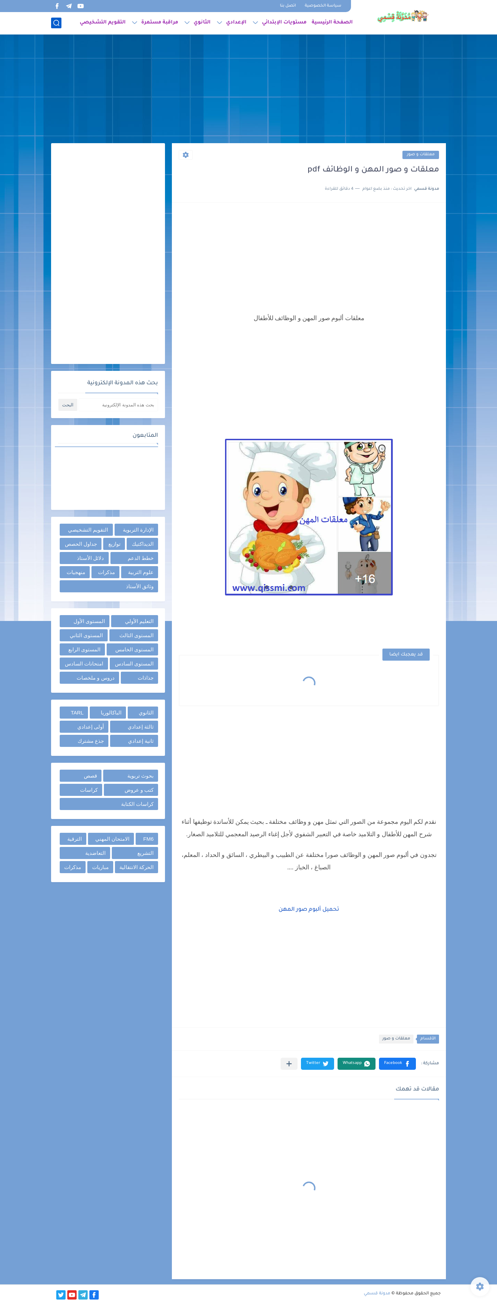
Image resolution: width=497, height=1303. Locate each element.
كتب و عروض (139, 790)
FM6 (148, 839)
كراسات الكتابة (137, 804)
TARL (77, 712)
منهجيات (76, 572)
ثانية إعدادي (141, 741)
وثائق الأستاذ (140, 586)
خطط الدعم (141, 558)
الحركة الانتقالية (136, 867)
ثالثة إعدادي (141, 727)
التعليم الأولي (139, 621)
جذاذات (146, 678)
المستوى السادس (134, 664)
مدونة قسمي (377, 1293)
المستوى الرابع (84, 649)
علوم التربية (141, 572)
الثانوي (202, 23)
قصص (90, 776)
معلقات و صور (421, 154)
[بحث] (56, 23)
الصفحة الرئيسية (332, 23)
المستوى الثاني (86, 635)
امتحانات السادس (84, 664)
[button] (397, 1064)
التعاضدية (95, 853)
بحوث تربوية (140, 776)
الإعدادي (236, 23)
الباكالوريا (111, 712)
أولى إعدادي (90, 727)
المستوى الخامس (134, 649)
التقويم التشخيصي (103, 23)
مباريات (100, 867)
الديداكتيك (143, 544)
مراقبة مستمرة (159, 23)
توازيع (114, 544)
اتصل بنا (288, 6)
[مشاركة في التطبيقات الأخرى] (289, 1064)
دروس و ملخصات (95, 678)
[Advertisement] (248, 89)
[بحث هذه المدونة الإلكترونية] (118, 404)
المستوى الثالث (136, 635)
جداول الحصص (81, 544)
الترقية (74, 839)
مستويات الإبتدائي (284, 23)
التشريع (145, 853)
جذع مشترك (91, 741)
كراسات (89, 790)
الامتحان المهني (112, 839)
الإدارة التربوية (138, 530)
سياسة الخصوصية (323, 6)
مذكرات (106, 572)
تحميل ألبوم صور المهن (309, 910)
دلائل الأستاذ (90, 558)
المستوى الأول (89, 621)
